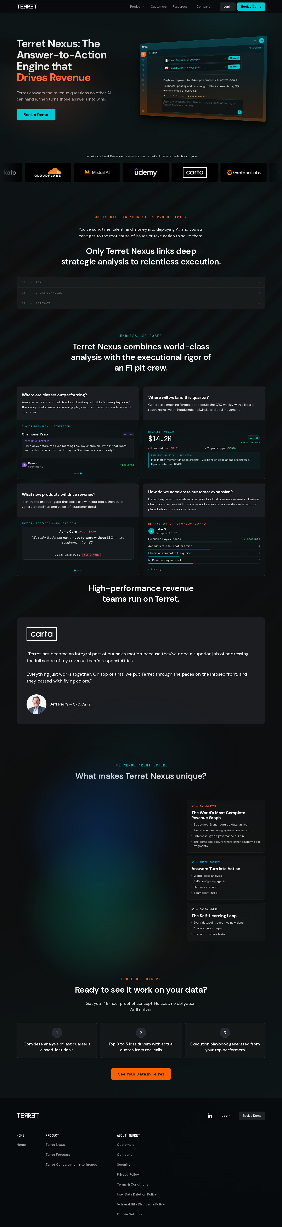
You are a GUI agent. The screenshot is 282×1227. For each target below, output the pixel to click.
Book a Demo (251, 7)
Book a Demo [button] (35, 114)
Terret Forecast (58, 1145)
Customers (159, 7)
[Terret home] (27, 6)
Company (203, 7)
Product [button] (137, 7)
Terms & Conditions (132, 1175)
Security (123, 1155)
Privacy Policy (128, 1165)
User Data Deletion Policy (137, 1185)
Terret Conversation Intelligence (71, 1155)
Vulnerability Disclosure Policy (141, 1195)
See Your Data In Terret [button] (141, 1066)
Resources (180, 7)
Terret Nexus (56, 1135)
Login (227, 7)
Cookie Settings (129, 1205)
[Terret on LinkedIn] (210, 1106)
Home (21, 1135)
